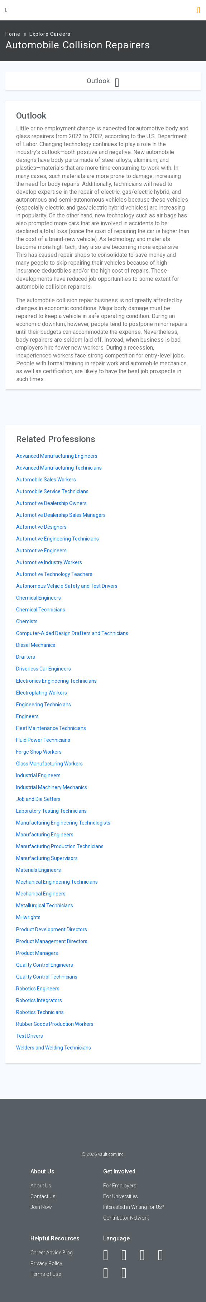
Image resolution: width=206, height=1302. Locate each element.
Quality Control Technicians (46, 977)
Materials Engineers (38, 870)
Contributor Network (126, 1218)
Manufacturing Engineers (44, 834)
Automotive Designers (41, 527)
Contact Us (43, 1196)
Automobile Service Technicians (52, 491)
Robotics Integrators (39, 1000)
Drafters (25, 657)
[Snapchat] (128, 1273)
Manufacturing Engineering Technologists (63, 823)
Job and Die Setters (38, 799)
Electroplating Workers (41, 693)
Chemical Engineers (38, 598)
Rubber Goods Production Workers (55, 1024)
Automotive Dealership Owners (51, 503)
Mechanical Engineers (41, 894)
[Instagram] (164, 1255)
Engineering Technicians (43, 704)
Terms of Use (45, 1274)
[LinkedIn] (128, 1255)
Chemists (27, 621)
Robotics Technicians (40, 1012)
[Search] (198, 11)
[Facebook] (109, 1255)
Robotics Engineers (37, 988)
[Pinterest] (109, 1273)
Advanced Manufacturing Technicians (59, 468)
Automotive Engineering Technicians (57, 539)
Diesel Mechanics (35, 645)
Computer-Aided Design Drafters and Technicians (72, 633)
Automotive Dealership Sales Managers (61, 515)
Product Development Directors (51, 929)
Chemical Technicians (40, 609)
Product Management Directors (51, 941)
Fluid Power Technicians (43, 740)
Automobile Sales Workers (46, 479)
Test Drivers (29, 1036)
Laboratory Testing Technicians (51, 811)
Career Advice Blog (51, 1252)
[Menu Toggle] (6, 9)
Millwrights (28, 917)
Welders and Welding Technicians (53, 1048)
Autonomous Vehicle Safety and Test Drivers (67, 586)
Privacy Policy (46, 1263)
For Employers (119, 1185)
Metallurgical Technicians (44, 905)
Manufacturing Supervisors (47, 858)
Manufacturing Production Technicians (60, 846)
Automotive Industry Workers (49, 562)
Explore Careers (50, 34)
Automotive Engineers (41, 550)
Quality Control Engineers (44, 965)
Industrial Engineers (38, 775)
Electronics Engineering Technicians (56, 681)
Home (12, 34)
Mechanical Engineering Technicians (57, 882)
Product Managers (37, 953)
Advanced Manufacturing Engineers (56, 456)
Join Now (41, 1207)
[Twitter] (146, 1255)
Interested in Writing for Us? (133, 1207)
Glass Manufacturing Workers (49, 764)
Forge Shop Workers (39, 752)
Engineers (27, 716)
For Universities (120, 1196)
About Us (40, 1185)
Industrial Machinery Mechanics (51, 787)
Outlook (103, 81)
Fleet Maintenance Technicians (51, 728)
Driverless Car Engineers (43, 669)
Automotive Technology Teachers (54, 574)
